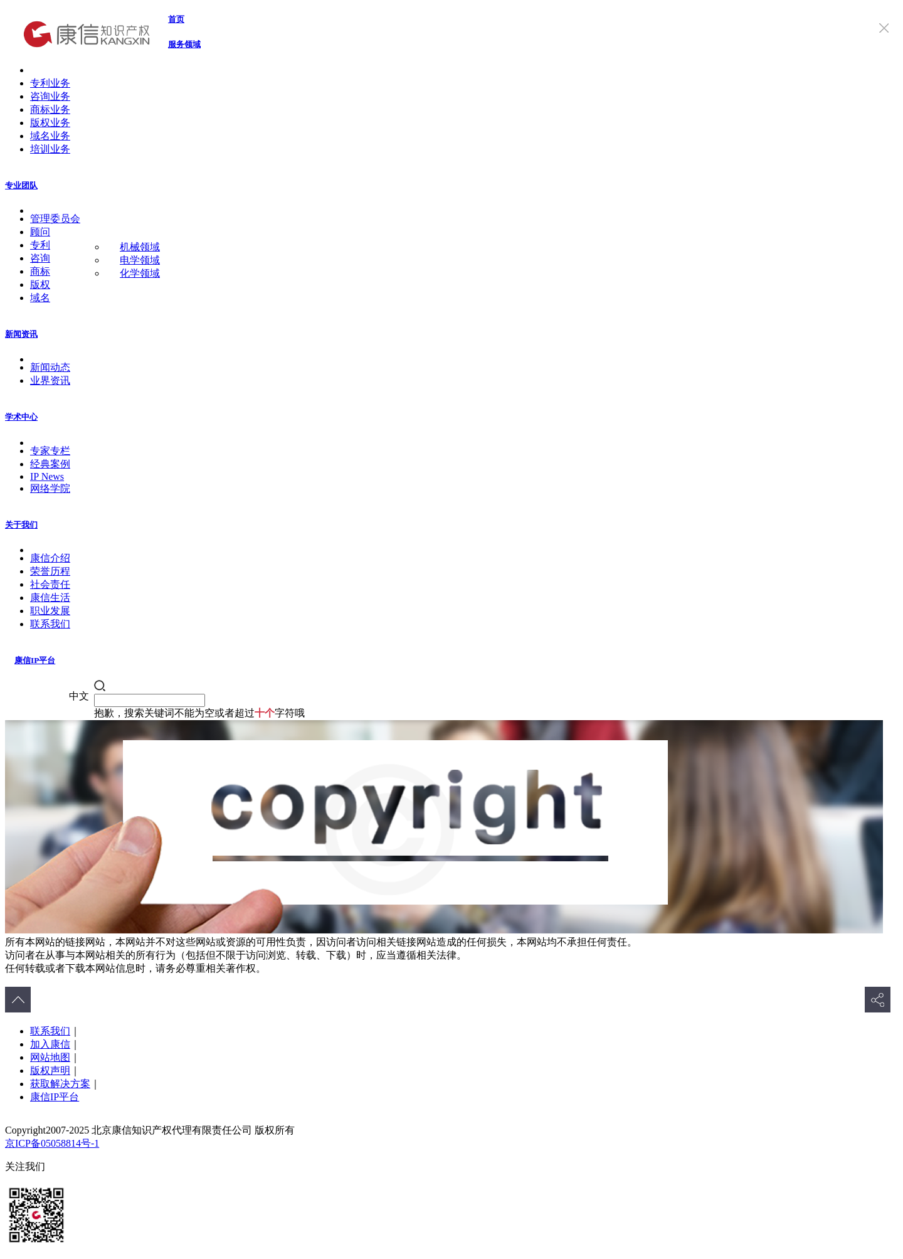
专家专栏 (50, 450)
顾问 (40, 231)
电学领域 (140, 260)
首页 (176, 19)
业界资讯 (50, 380)
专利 (40, 245)
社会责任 (50, 584)
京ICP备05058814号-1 (52, 1143)
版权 (40, 284)
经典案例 (50, 464)
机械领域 (140, 247)
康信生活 (50, 597)
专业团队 (21, 185)
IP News (47, 476)
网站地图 (50, 1057)
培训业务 (50, 149)
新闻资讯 (21, 334)
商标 (40, 271)
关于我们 (21, 524)
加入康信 (50, 1044)
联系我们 (50, 624)
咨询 (40, 258)
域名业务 (50, 135)
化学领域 (140, 273)
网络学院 (50, 488)
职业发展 (50, 610)
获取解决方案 (60, 1083)
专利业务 (50, 83)
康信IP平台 (34, 660)
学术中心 (21, 417)
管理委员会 (55, 218)
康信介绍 (50, 558)
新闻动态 (50, 367)
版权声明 (50, 1070)
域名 (40, 297)
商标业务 (50, 109)
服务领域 (184, 44)
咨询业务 (50, 96)
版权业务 (50, 122)
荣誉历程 (50, 571)
